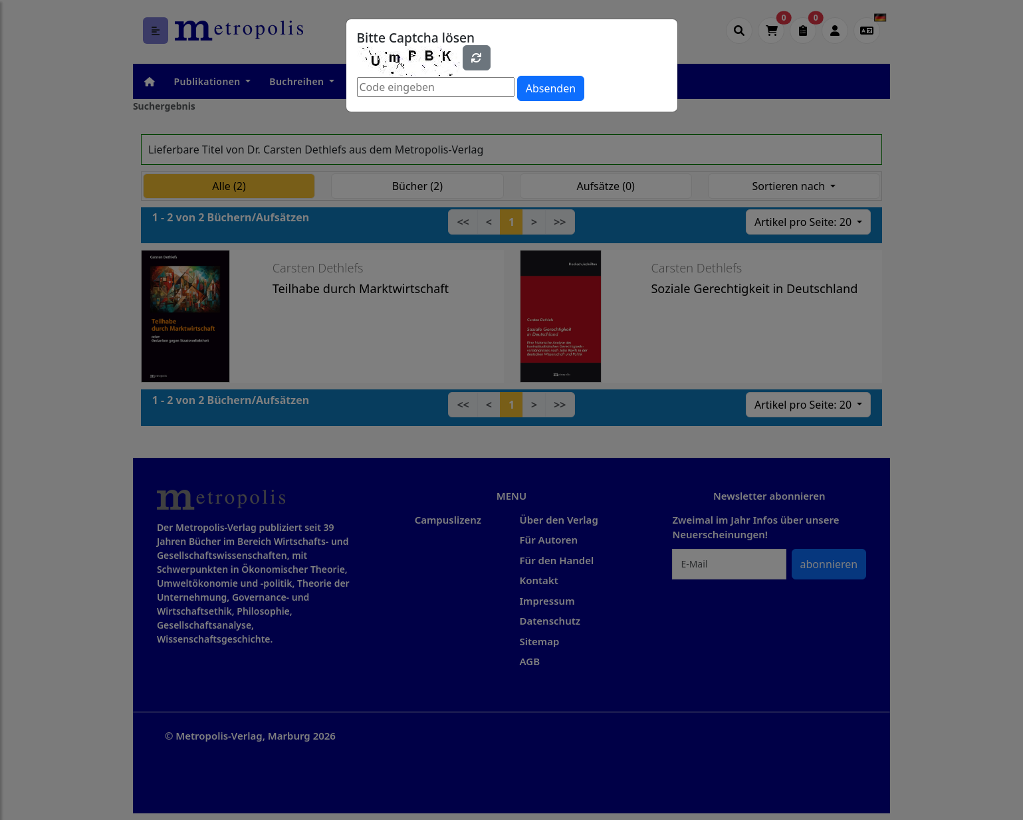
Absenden (551, 88)
